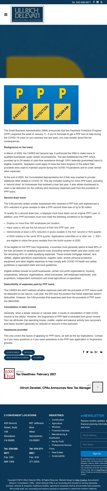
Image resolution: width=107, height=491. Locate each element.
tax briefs (38, 358)
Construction (58, 420)
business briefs (12, 352)
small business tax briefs (17, 358)
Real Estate (57, 453)
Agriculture (57, 424)
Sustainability (58, 456)
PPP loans (28, 352)
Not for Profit (58, 442)
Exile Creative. (81, 480)
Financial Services (60, 431)
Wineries (56, 427)
